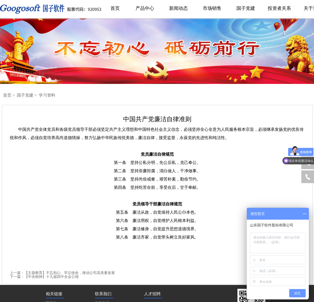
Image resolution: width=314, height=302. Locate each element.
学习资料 (47, 95)
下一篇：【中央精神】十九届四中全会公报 (44, 277)
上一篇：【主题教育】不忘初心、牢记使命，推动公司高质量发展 (62, 273)
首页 (7, 95)
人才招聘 (152, 294)
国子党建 (25, 95)
